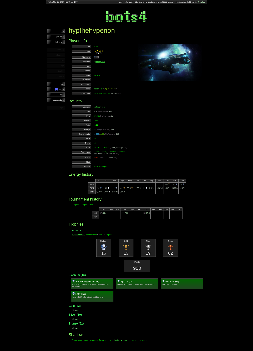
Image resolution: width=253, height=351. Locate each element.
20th (126, 213)
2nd (98, 188)
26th (166, 184)
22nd (105, 213)
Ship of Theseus (110, 89)
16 (96, 57)
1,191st (152, 188)
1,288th (175, 188)
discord (59, 89)
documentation (58, 100)
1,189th (99, 192)
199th (106, 192)
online (60, 37)
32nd (129, 188)
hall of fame (60, 42)
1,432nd (159, 188)
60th (121, 188)
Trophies (76, 224)
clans (62, 95)
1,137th (182, 188)
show (74, 310)
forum (62, 84)
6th (106, 188)
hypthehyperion (99, 62)
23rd (148, 213)
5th (181, 184)
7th (173, 184)
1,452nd (138, 188)
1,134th (115, 192)
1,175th (122, 192)
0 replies (201, 2)
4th (114, 188)
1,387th (167, 188)
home (62, 31)
